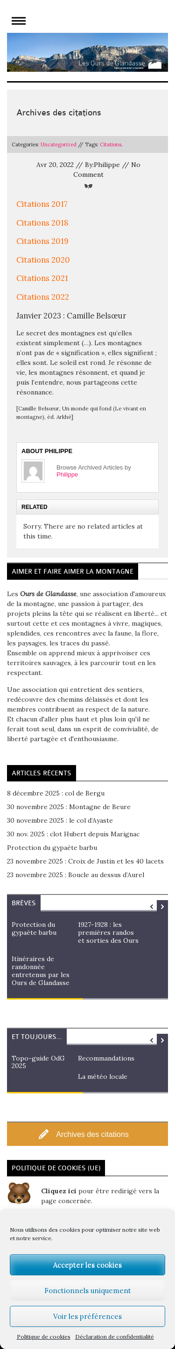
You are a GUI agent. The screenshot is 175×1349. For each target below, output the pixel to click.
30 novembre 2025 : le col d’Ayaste (60, 820)
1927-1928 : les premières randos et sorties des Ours (108, 932)
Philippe (67, 474)
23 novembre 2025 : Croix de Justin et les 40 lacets (85, 861)
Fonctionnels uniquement (87, 1290)
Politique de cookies (43, 1336)
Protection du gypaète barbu (52, 847)
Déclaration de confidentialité (114, 1336)
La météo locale (102, 1076)
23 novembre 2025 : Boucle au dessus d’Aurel (75, 875)
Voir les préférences (87, 1316)
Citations (110, 144)
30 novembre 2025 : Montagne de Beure (69, 807)
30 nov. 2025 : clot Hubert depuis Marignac (73, 834)
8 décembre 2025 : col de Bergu (56, 793)
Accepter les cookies (87, 1264)
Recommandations (106, 1058)
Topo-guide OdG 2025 (38, 1062)
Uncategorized (59, 144)
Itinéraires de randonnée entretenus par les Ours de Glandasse (41, 970)
